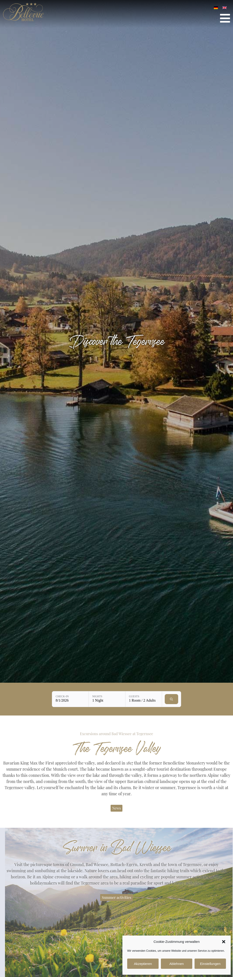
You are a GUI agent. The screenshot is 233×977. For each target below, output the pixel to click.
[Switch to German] (216, 7)
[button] (223, 941)
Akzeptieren (143, 964)
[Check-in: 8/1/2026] (70, 699)
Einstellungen (210, 964)
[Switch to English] (224, 7)
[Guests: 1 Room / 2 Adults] (143, 699)
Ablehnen (176, 964)
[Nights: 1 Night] (107, 699)
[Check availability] (171, 699)
